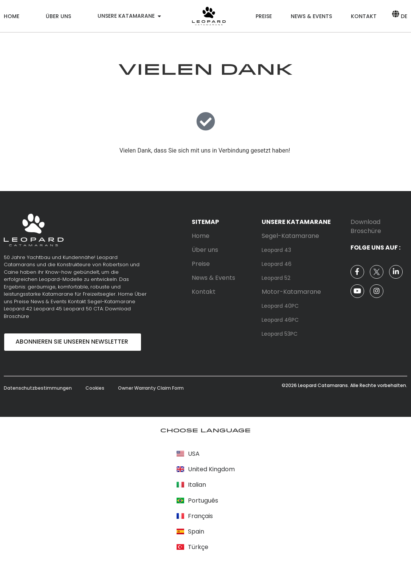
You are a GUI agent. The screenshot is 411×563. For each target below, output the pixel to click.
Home (11, 16)
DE (404, 16)
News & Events (311, 16)
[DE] (395, 13)
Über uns (58, 16)
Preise (264, 16)
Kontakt (364, 16)
